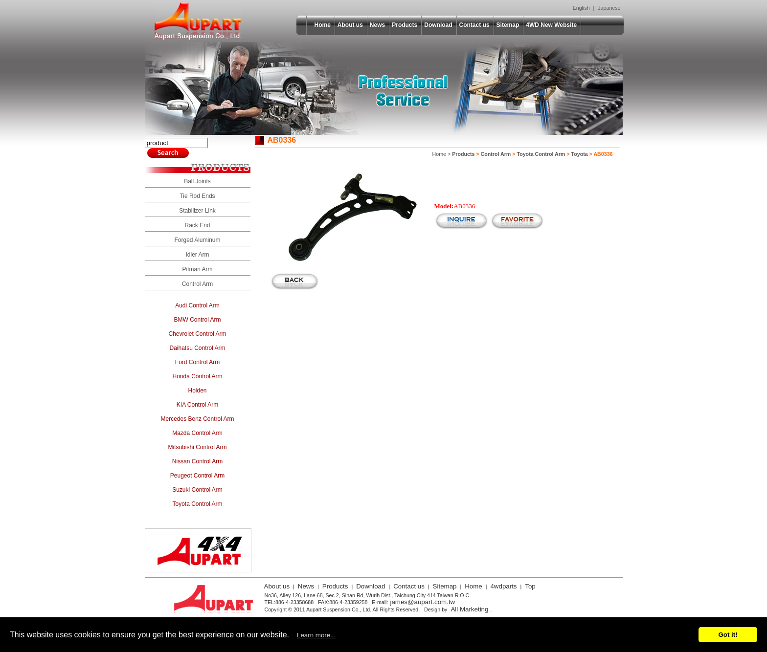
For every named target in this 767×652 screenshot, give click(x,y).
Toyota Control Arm (197, 503)
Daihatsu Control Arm (197, 348)
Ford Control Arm (197, 362)
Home (323, 25)
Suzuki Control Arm (197, 489)
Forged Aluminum (197, 240)
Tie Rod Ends (197, 196)
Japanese (609, 8)
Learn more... (316, 635)
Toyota (579, 154)
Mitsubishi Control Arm (197, 447)
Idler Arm (197, 254)
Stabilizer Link (197, 210)
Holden (197, 390)
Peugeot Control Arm (197, 475)
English (581, 8)
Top (530, 586)
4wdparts (503, 586)
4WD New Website (551, 25)
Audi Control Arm (197, 305)
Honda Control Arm (197, 376)
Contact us (474, 25)
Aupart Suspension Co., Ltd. (198, 21)
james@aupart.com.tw (422, 602)
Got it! (727, 634)
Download (438, 25)
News (377, 25)
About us (350, 25)
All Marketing (469, 609)
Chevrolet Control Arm (197, 333)
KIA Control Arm (197, 404)
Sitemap (507, 25)
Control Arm (197, 284)
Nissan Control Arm (197, 461)
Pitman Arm (197, 269)
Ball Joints (197, 181)
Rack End (197, 225)
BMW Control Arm (197, 319)
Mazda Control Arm (197, 433)
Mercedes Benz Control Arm (197, 418)
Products (404, 25)
